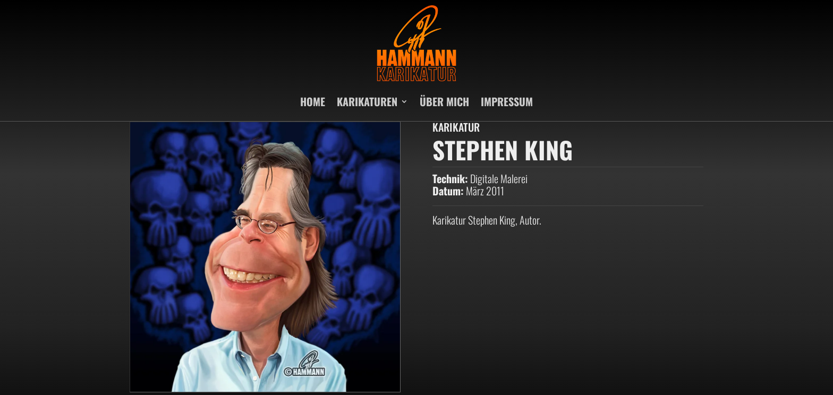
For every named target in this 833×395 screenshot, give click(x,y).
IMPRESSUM (507, 101)
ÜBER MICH (444, 101)
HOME (312, 101)
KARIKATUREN (367, 101)
